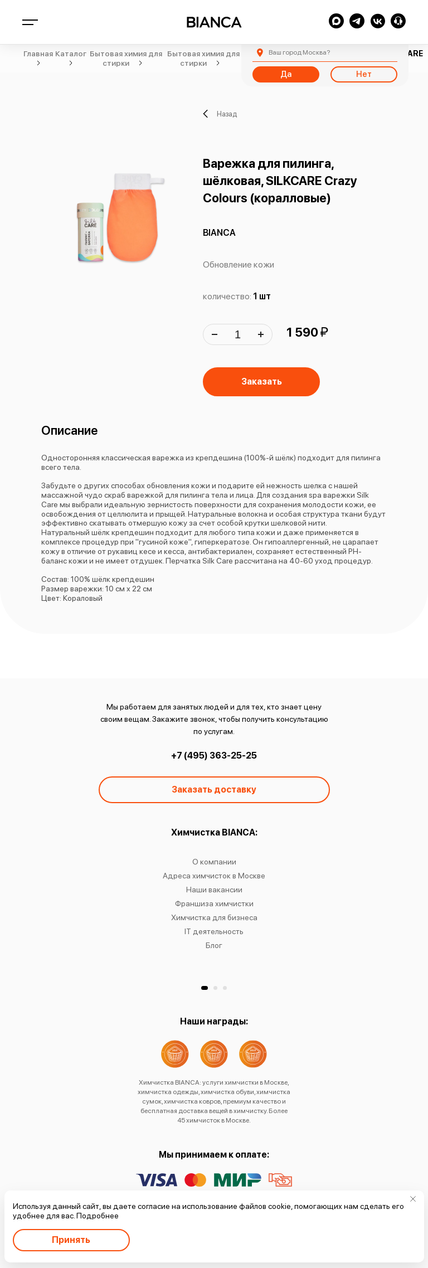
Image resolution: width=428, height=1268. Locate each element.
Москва (299, 52)
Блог (214, 945)
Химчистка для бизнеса (214, 917)
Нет (364, 74)
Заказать (261, 381)
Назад (220, 114)
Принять (71, 1240)
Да (285, 74)
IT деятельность (214, 931)
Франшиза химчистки (214, 903)
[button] (204, 988)
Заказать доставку (214, 789)
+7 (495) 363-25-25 (214, 755)
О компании (214, 861)
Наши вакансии (214, 889)
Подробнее (97, 1215)
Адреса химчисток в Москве (214, 875)
